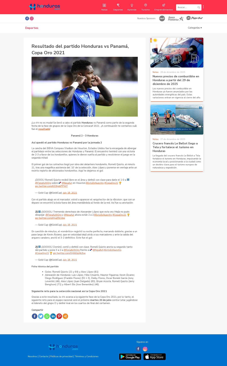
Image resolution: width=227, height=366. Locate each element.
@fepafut (67, 183)
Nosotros (32, 356)
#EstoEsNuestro (95, 183)
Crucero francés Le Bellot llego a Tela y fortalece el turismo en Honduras (175, 147)
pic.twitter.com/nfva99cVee (50, 218)
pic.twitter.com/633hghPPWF (51, 186)
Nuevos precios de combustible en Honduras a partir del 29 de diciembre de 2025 (176, 80)
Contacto (43, 356)
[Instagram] (145, 348)
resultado (44, 129)
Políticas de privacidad (61, 356)
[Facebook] (138, 348)
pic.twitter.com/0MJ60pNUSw (69, 253)
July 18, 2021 (70, 192)
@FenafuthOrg (43, 183)
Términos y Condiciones (87, 356)
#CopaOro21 (111, 183)
